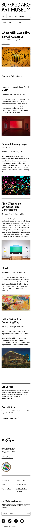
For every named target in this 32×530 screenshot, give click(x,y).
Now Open (4, 452)
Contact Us (5, 480)
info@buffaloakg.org (7, 458)
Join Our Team (21, 480)
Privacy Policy (21, 484)
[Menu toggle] (4, 16)
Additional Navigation (11, 23)
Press (4, 484)
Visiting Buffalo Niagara (21, 490)
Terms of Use (6, 489)
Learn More (6, 43)
